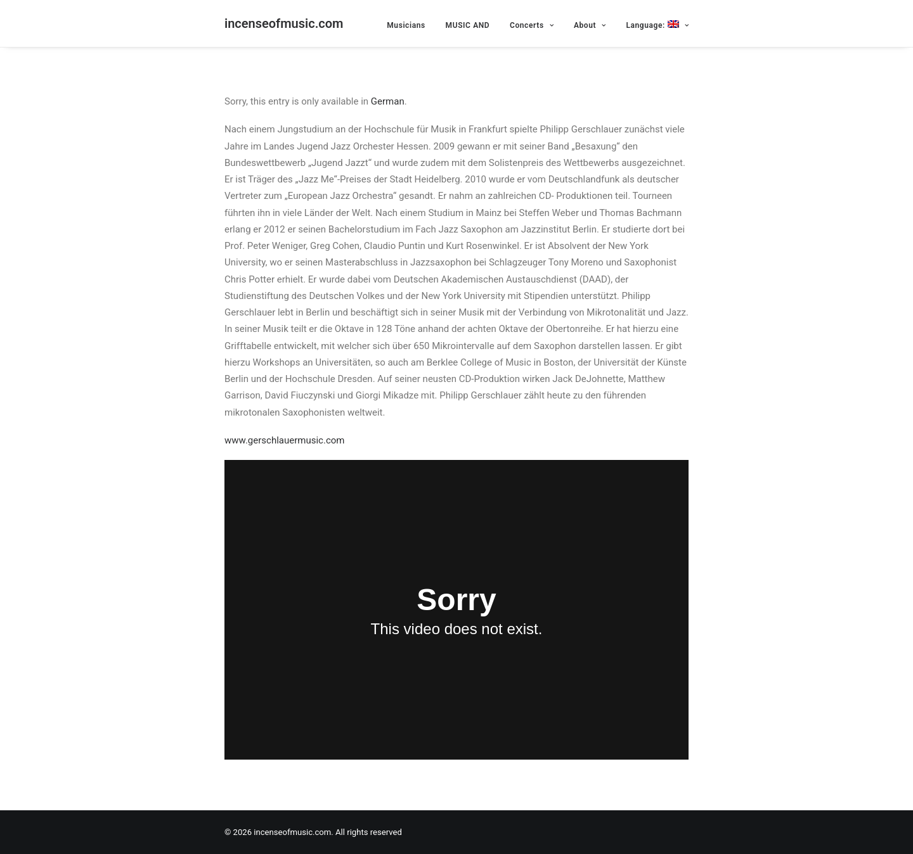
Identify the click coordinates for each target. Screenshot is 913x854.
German (388, 101)
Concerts (532, 25)
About (590, 25)
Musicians (406, 25)
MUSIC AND (468, 25)
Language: (657, 25)
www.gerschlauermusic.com (284, 440)
